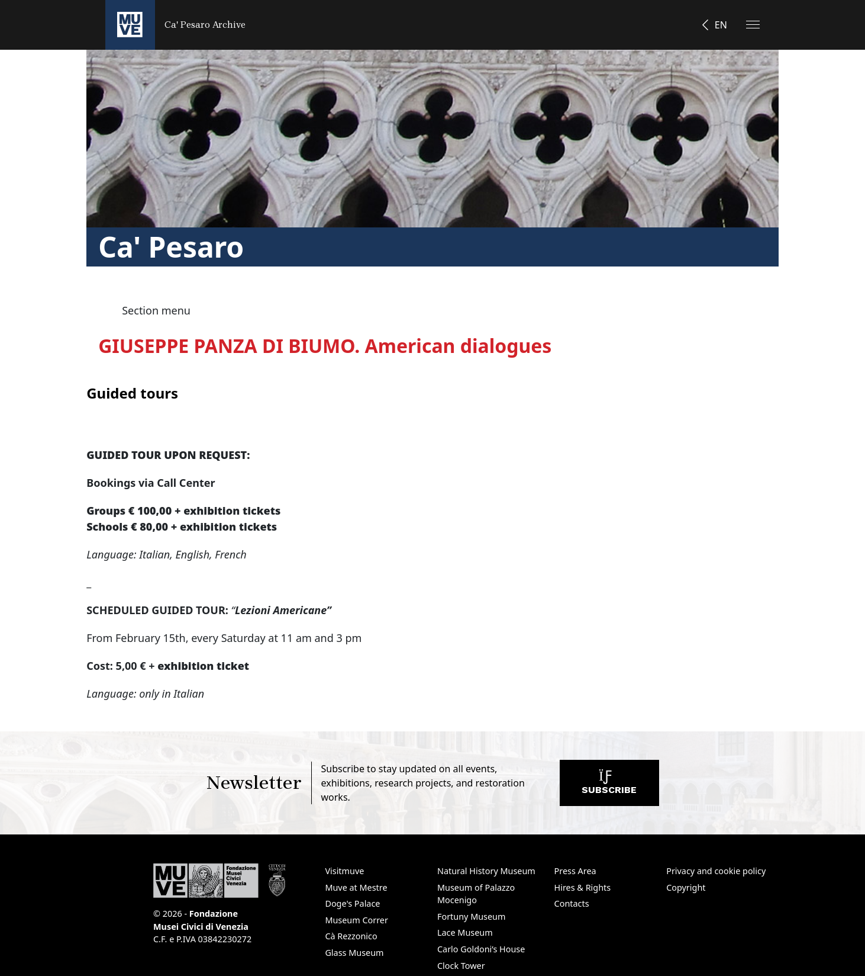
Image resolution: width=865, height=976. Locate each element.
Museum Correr (356, 920)
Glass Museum (354, 952)
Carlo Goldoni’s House (481, 949)
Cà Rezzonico (351, 936)
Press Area (575, 871)
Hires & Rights (582, 887)
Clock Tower (461, 965)
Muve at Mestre (356, 887)
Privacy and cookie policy (716, 871)
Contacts (571, 903)
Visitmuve (344, 871)
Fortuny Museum (471, 916)
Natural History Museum (486, 871)
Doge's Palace (352, 903)
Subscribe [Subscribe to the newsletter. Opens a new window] (609, 785)
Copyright (685, 887)
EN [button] (721, 24)
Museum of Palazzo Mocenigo (476, 894)
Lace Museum (465, 932)
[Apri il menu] (753, 24)
